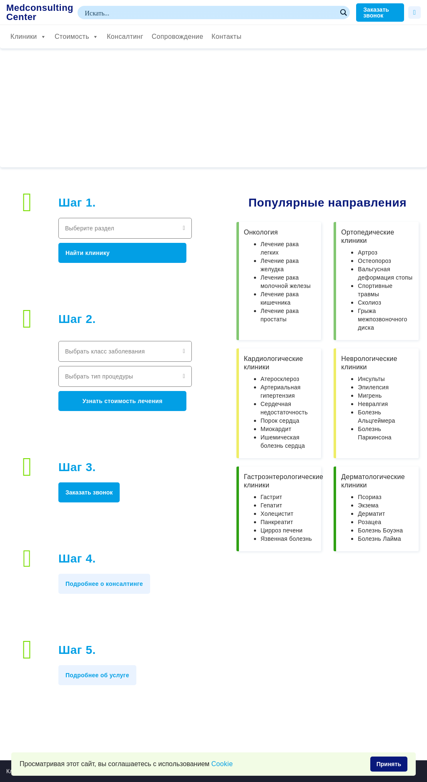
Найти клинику (87, 253)
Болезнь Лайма (379, 538)
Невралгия (373, 404)
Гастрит (271, 497)
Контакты (226, 36)
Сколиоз (369, 302)
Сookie (222, 763)
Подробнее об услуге (97, 675)
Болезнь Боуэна (380, 530)
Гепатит (271, 505)
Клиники (28, 37)
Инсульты (371, 379)
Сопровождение (177, 36)
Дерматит (371, 513)
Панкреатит (277, 522)
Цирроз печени (282, 530)
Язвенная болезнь (286, 538)
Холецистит (277, 513)
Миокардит (276, 429)
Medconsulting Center (39, 12)
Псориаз (370, 497)
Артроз (367, 252)
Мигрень (370, 395)
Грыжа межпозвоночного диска (382, 319)
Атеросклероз (280, 379)
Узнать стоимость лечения (123, 401)
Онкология (261, 232)
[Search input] (210, 12)
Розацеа (369, 522)
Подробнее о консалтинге (104, 583)
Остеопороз (374, 260)
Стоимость (76, 37)
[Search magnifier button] (343, 12)
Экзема (368, 505)
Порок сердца (280, 420)
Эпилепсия (373, 387)
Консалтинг (125, 36)
